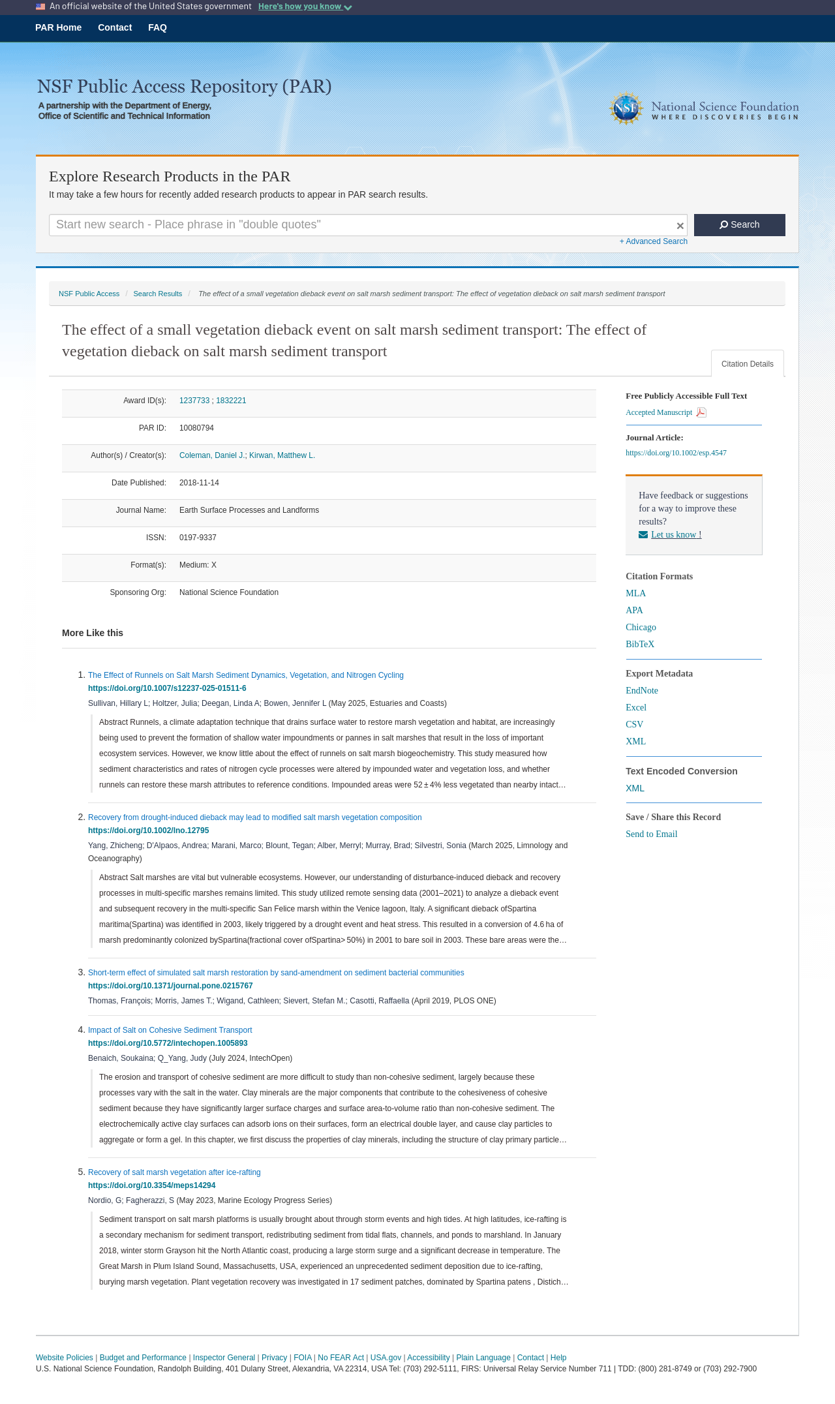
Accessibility (428, 1357)
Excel (636, 707)
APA (634, 610)
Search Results (157, 294)
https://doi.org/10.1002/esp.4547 (678, 452)
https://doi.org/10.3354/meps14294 (154, 1185)
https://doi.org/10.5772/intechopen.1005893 (170, 1043)
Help (559, 1357)
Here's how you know (305, 6)
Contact (115, 27)
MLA (636, 593)
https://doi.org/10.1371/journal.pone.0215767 (172, 985)
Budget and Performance (143, 1357)
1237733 (194, 400)
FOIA (302, 1357)
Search (739, 224)
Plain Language (483, 1357)
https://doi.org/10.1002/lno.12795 (150, 830)
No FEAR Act (341, 1357)
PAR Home (58, 27)
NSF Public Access (89, 294)
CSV (634, 724)
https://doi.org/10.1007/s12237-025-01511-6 (169, 688)
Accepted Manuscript (666, 412)
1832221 (231, 400)
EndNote (642, 690)
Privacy (274, 1357)
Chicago (641, 627)
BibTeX (640, 644)
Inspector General (224, 1357)
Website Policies (64, 1357)
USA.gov (386, 1357)
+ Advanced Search (654, 241)
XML (636, 741)
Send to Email (651, 834)
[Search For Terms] (368, 225)
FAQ (157, 27)
